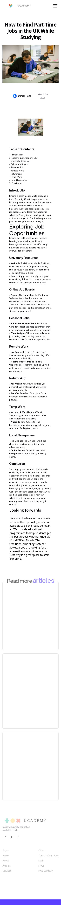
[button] (55, 6)
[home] (17, 6)
